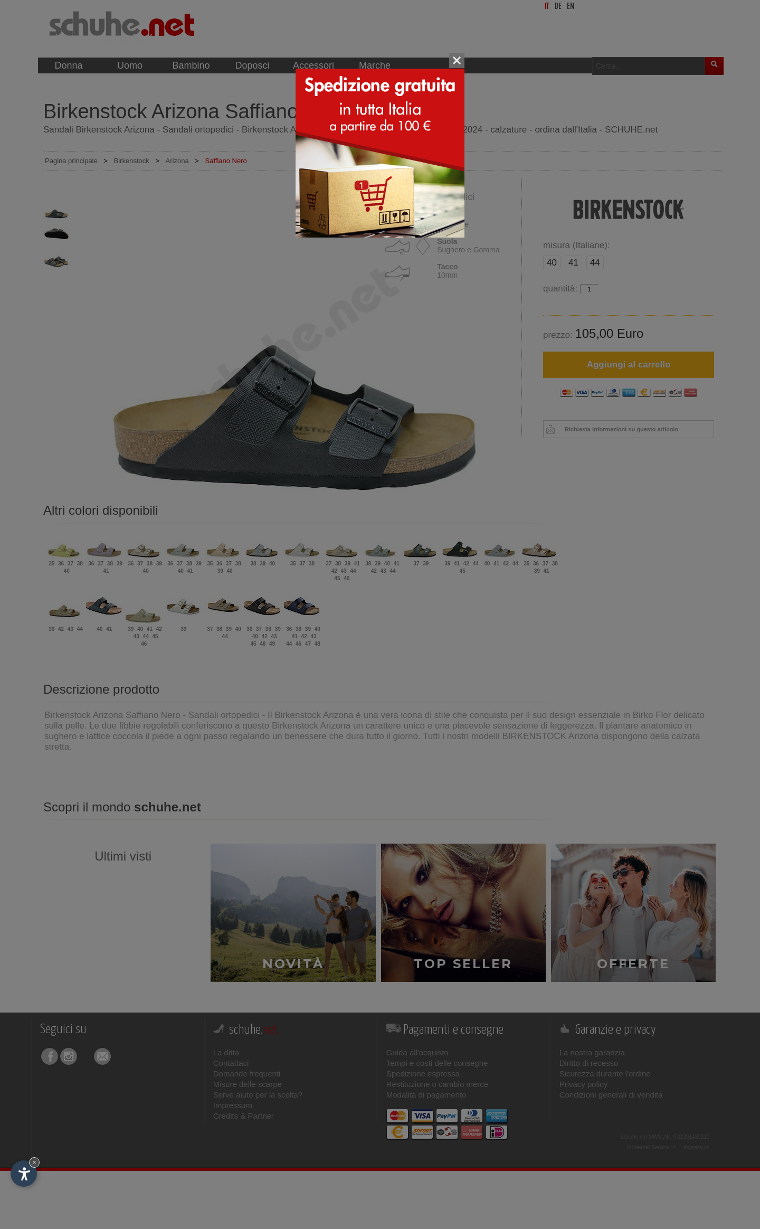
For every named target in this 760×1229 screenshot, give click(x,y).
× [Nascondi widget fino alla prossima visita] (34, 1162)
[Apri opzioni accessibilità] (24, 1173)
